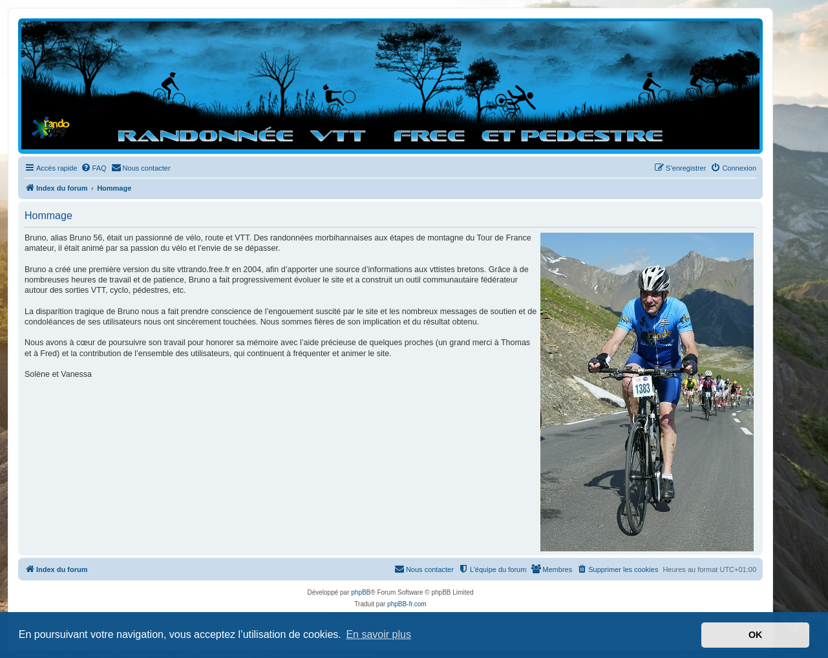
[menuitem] (94, 168)
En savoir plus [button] (378, 634)
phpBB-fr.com (407, 604)
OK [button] (755, 635)
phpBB (360, 592)
